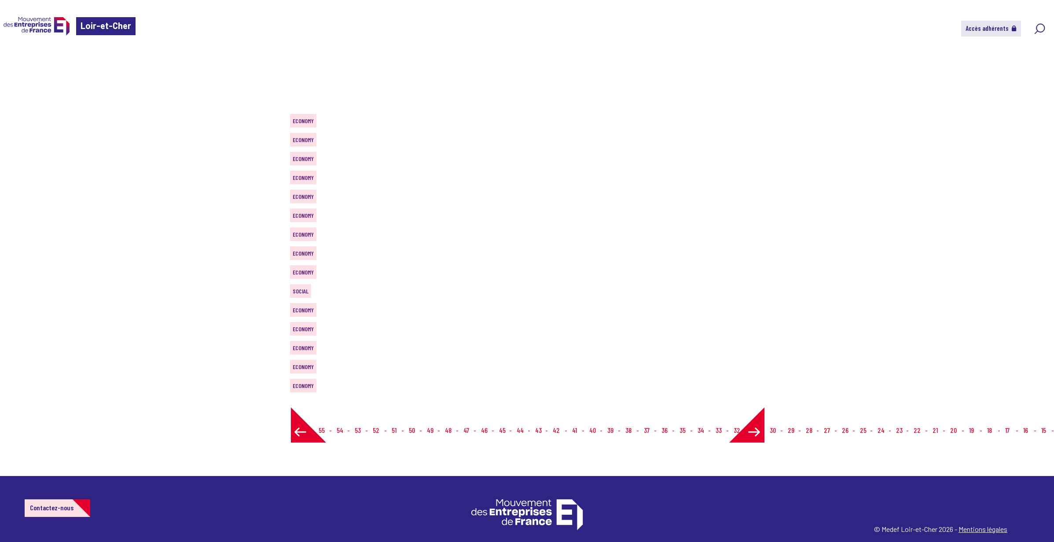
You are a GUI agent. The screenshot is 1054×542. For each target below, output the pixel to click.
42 (556, 430)
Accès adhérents (991, 28)
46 (484, 430)
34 (701, 430)
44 (520, 430)
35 (682, 430)
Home (19, 59)
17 (1007, 430)
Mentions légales (983, 529)
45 (502, 430)
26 (845, 430)
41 (574, 430)
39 (610, 430)
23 (899, 430)
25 (863, 430)
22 (917, 430)
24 (881, 430)
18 (989, 430)
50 (412, 430)
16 (1025, 430)
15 (1043, 430)
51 (394, 430)
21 (935, 430)
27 (827, 430)
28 (809, 430)
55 (322, 430)
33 (719, 430)
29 (791, 430)
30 (773, 430)
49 (430, 430)
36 (664, 430)
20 (953, 430)
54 (340, 430)
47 (466, 430)
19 (971, 430)
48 (448, 430)
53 (358, 430)
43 (538, 430)
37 (647, 430)
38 (628, 430)
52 (376, 430)
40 (592, 430)
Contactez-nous (51, 507)
